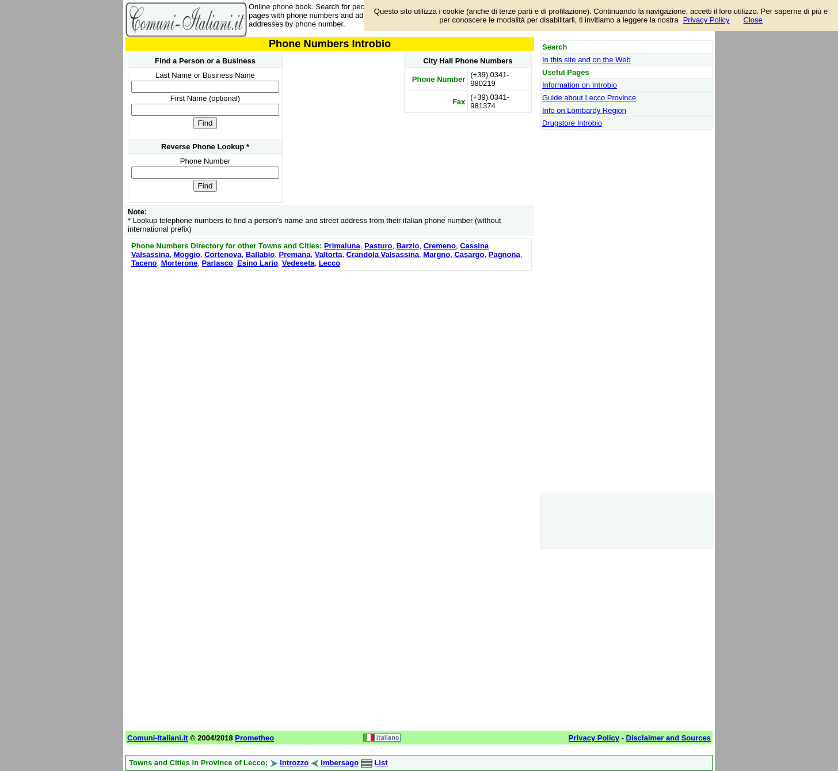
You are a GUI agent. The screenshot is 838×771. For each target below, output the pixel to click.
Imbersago (340, 762)
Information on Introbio (579, 85)
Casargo (469, 254)
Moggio (187, 254)
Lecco (330, 263)
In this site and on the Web (586, 59)
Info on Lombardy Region (584, 110)
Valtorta (328, 254)
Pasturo (378, 245)
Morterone (179, 263)
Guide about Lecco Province (589, 97)
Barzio (408, 245)
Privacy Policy (706, 20)
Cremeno (440, 245)
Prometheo (254, 738)
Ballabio (260, 254)
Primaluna (342, 245)
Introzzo (294, 762)
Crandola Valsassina (382, 254)
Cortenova (222, 254)
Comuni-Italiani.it (157, 738)
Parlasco (217, 263)
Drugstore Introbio (572, 123)
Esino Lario (257, 263)
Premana (295, 254)
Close (753, 20)
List (380, 762)
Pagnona (504, 254)
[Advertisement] (329, 354)
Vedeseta (298, 263)
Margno (436, 254)
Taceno (144, 263)
